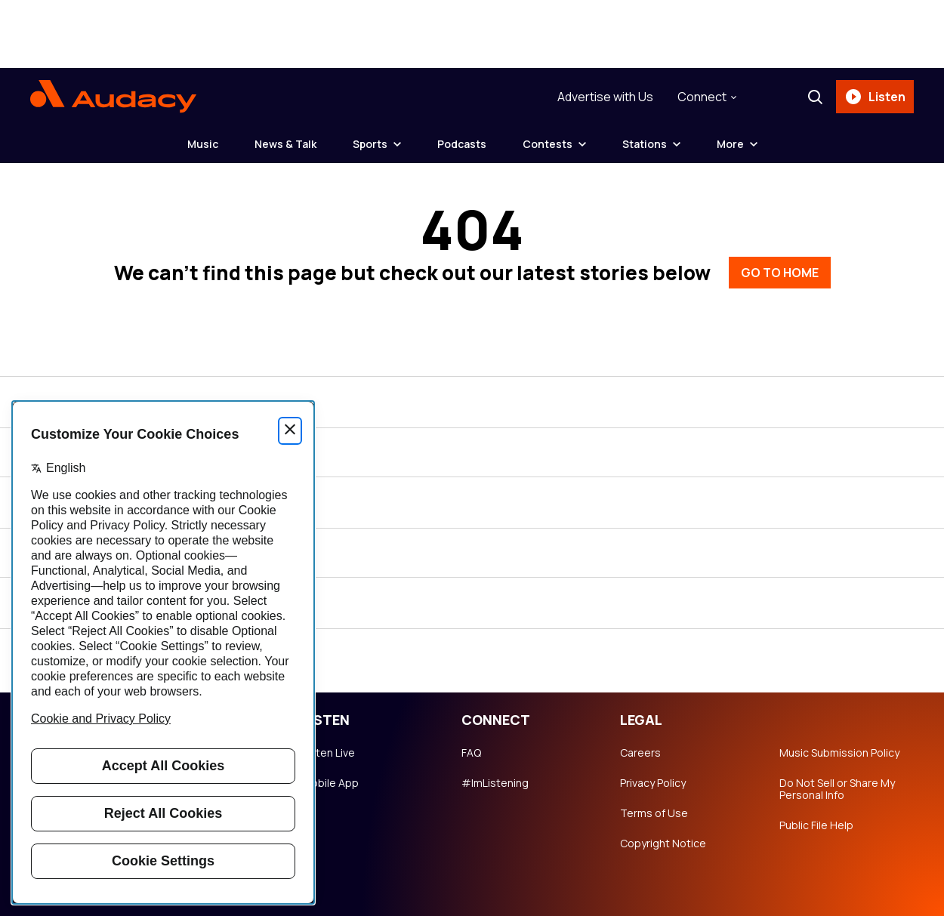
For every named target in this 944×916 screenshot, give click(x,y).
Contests (547, 144)
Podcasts (461, 144)
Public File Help (816, 825)
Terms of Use (654, 813)
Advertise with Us (605, 96)
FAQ (471, 753)
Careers (640, 753)
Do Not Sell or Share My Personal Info (837, 789)
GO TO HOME (780, 272)
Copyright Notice (663, 843)
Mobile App (330, 783)
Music (202, 144)
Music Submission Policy (839, 753)
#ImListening (495, 783)
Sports (370, 144)
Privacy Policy (653, 783)
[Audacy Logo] (113, 96)
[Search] (815, 97)
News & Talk (285, 144)
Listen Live (328, 753)
